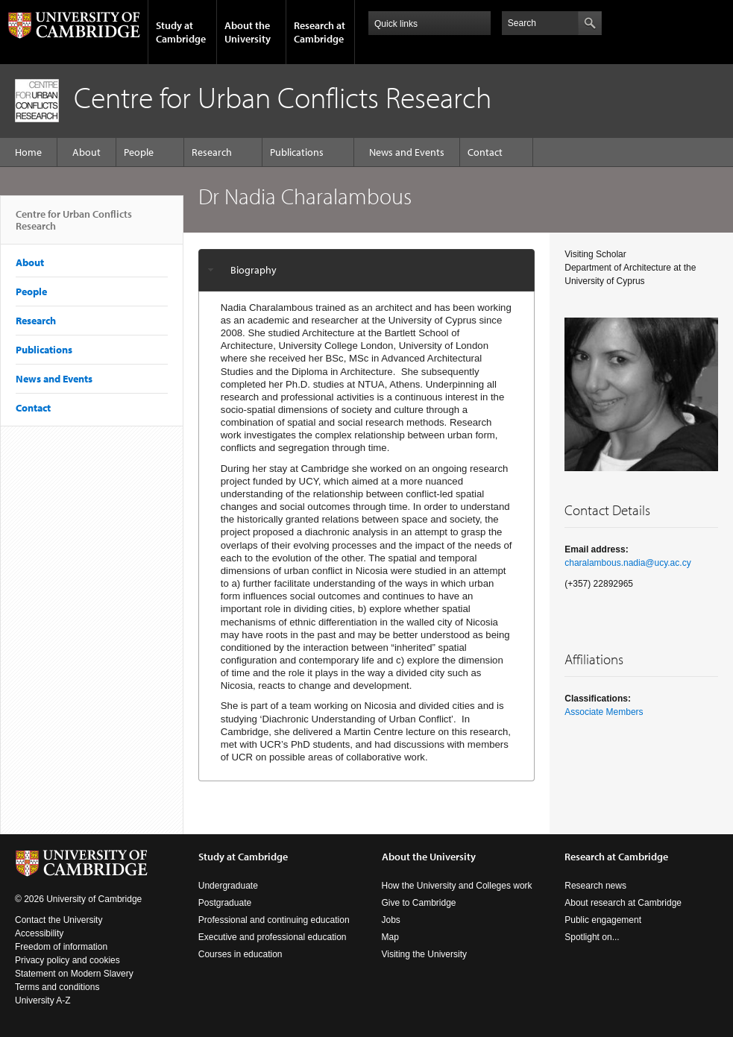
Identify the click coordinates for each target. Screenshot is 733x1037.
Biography (253, 270)
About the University (247, 32)
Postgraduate (224, 903)
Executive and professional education (272, 937)
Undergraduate (228, 885)
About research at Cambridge (623, 903)
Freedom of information (61, 947)
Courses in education (240, 954)
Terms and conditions (57, 987)
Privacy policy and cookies (67, 960)
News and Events (406, 152)
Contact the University (58, 920)
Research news (595, 885)
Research (212, 152)
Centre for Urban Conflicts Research (74, 226)
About (86, 152)
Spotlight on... (591, 937)
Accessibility (39, 933)
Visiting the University (425, 954)
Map (390, 937)
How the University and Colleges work (457, 885)
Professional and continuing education (274, 920)
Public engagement (602, 920)
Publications (297, 152)
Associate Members (603, 712)
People (139, 152)
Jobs (391, 920)
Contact (485, 152)
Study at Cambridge (181, 32)
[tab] (366, 270)
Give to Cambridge (419, 903)
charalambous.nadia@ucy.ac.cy (627, 563)
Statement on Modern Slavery (74, 973)
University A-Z (43, 1000)
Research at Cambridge (319, 32)
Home (28, 152)
